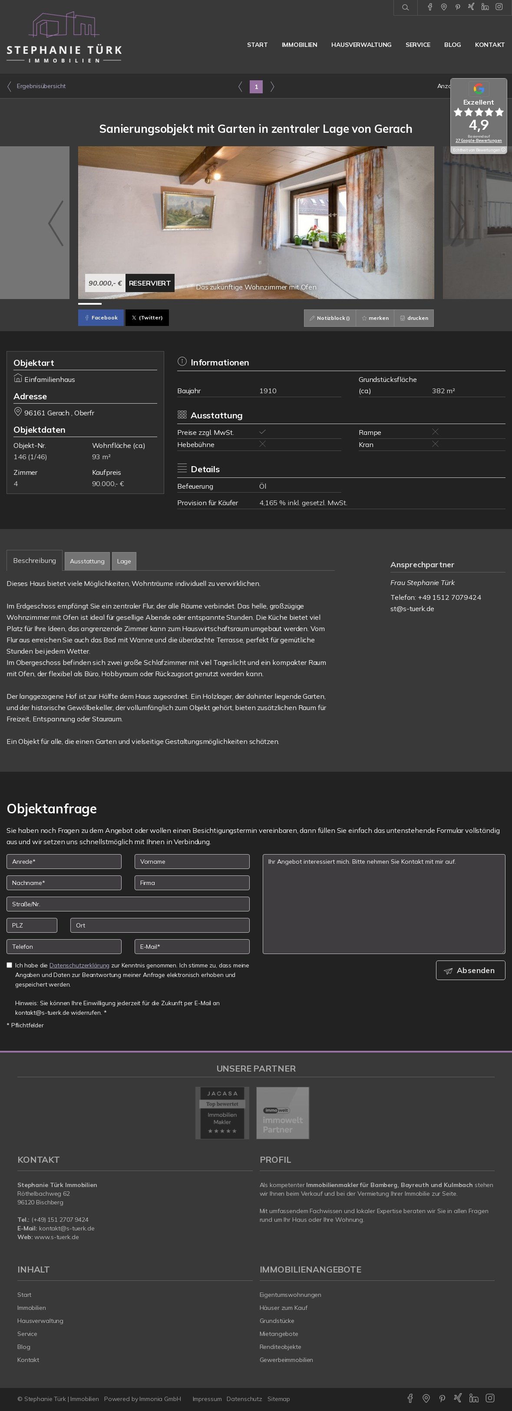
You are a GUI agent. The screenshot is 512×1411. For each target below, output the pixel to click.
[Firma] (192, 882)
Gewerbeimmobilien (287, 1360)
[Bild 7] (232, 304)
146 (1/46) (30, 456)
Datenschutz (244, 1399)
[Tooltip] (502, 150)
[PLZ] (32, 925)
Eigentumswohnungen (291, 1295)
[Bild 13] (374, 304)
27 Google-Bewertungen (479, 140)
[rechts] (272, 86)
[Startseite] (64, 37)
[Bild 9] (280, 304)
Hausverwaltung (361, 45)
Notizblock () (325, 318)
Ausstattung (87, 561)
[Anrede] (64, 861)
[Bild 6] (209, 304)
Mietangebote (279, 1334)
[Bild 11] (327, 304)
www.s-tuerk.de (56, 1237)
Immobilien (299, 45)
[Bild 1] (90, 304)
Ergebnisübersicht (36, 86)
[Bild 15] (422, 304)
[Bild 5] (185, 304)
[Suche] (405, 8)
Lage (124, 561)
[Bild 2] (114, 304)
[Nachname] (64, 882)
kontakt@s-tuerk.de (67, 1228)
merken (372, 318)
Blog (452, 45)
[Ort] (159, 925)
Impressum (207, 1399)
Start (257, 45)
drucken (413, 318)
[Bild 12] (351, 304)
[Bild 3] (137, 304)
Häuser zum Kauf (283, 1308)
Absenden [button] (477, 970)
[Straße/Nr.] (128, 904)
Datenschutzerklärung (79, 965)
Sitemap (279, 1399)
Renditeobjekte (280, 1347)
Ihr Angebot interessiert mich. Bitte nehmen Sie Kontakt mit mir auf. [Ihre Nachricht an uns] (384, 904)
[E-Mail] (192, 946)
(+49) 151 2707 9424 (60, 1220)
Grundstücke (277, 1321)
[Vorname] (192, 861)
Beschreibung (34, 560)
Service (418, 45)
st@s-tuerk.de (412, 608)
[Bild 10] (303, 304)
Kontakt (490, 45)
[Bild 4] (161, 304)
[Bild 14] (398, 304)
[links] (240, 86)
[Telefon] (64, 946)
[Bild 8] (256, 304)
